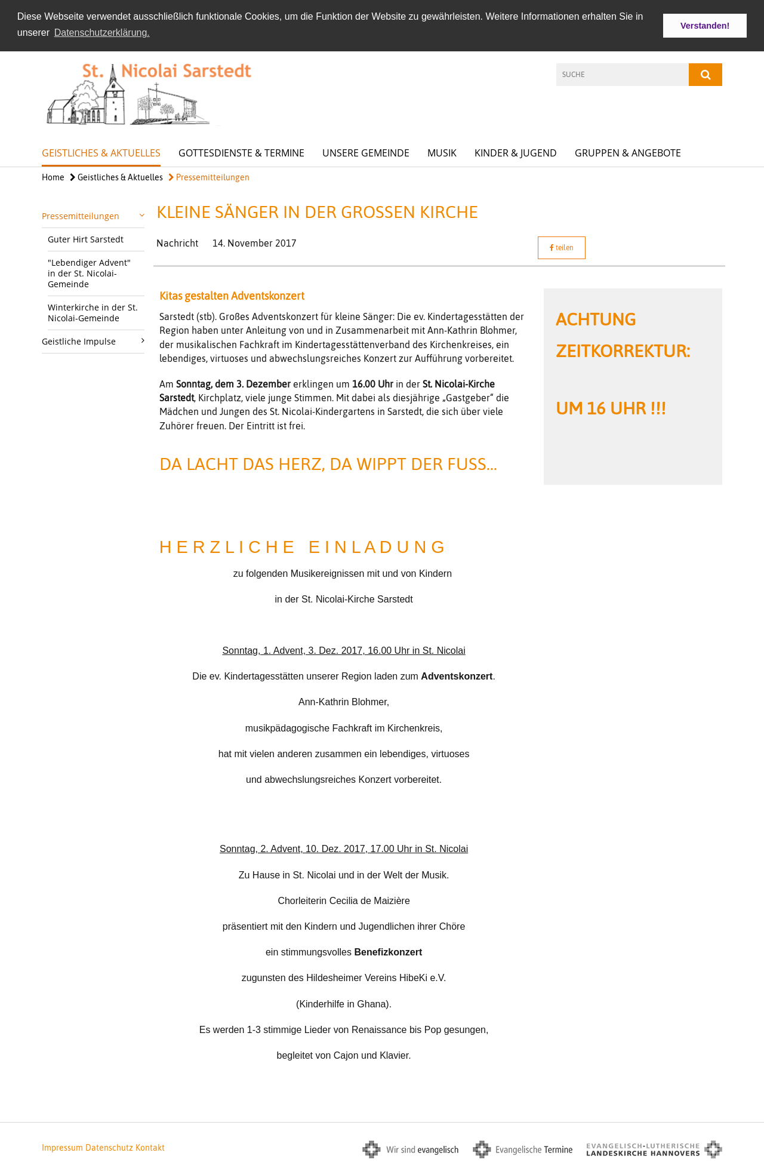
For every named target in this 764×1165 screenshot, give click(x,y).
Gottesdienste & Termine (241, 151)
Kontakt (150, 1147)
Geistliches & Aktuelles (101, 151)
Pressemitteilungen (208, 176)
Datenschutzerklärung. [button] (102, 32)
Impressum (62, 1147)
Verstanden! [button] (704, 25)
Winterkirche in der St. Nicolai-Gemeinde (93, 311)
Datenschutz (109, 1147)
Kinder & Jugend (516, 151)
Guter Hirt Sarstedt (86, 238)
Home (53, 176)
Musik (442, 151)
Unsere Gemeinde (365, 151)
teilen (562, 247)
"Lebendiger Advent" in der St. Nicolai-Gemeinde (89, 272)
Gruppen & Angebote (628, 151)
